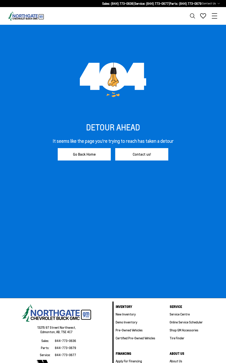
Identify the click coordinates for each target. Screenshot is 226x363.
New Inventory (126, 314)
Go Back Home (84, 154)
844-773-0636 (65, 341)
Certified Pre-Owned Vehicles (135, 338)
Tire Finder (177, 338)
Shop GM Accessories (184, 330)
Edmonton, (48, 332)
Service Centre (180, 314)
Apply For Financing (129, 361)
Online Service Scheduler (186, 322)
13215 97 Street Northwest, (56, 327)
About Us (176, 361)
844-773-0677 (65, 355)
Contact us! (142, 154)
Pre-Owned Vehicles (129, 330)
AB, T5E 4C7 (64, 332)
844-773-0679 (65, 348)
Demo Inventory (126, 322)
